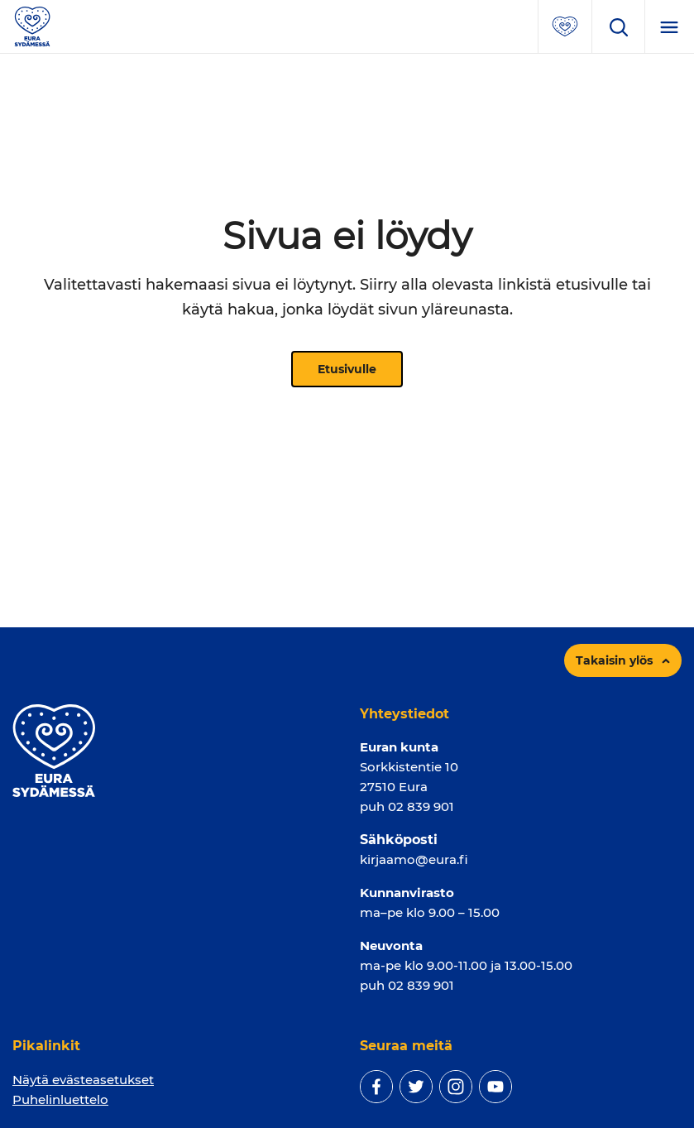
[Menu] (669, 26)
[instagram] (455, 1086)
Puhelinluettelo (60, 1099)
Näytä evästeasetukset (83, 1079)
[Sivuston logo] (32, 25)
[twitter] (416, 1086)
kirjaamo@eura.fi (414, 859)
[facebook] (376, 1086)
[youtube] (495, 1086)
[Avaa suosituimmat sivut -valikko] (564, 26)
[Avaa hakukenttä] (617, 26)
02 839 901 (421, 806)
